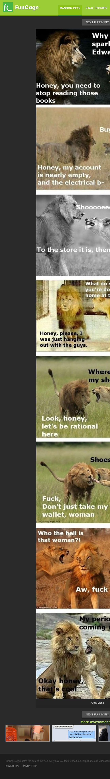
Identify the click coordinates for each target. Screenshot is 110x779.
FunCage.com (12, 766)
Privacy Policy (30, 766)
